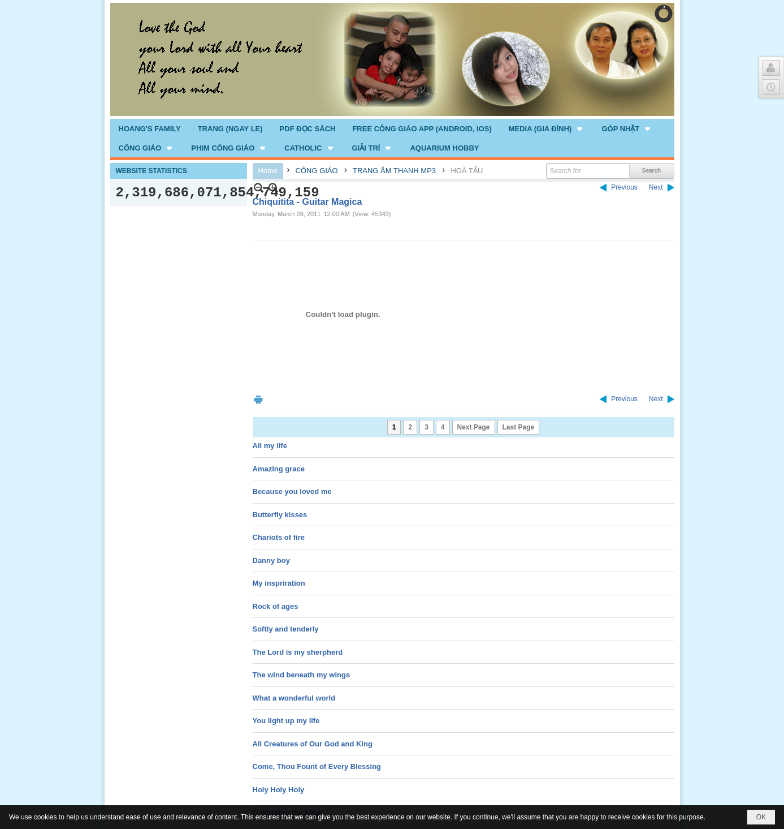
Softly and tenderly (286, 629)
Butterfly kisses (280, 514)
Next (656, 187)
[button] (547, 128)
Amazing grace (279, 469)
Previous (624, 187)
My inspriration (279, 583)
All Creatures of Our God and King (312, 744)
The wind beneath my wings (301, 675)
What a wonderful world (294, 698)
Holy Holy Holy (279, 789)
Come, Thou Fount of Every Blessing (317, 766)
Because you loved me (292, 491)
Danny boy (271, 560)
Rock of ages (275, 606)
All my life (270, 445)
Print (258, 399)
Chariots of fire (279, 537)
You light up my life (286, 720)
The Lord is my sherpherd (298, 652)
